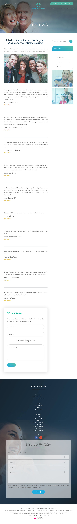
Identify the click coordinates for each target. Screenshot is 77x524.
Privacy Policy (46, 516)
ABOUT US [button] (6, 9)
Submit (37, 492)
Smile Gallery (60, 57)
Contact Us (60, 95)
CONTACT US (70, 9)
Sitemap (40, 516)
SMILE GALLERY (23, 9)
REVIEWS (52, 9)
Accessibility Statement (33, 516)
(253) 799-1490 (11, 3)
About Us (59, 53)
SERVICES (59, 77)
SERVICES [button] (14, 9)
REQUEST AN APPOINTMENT (63, 3)
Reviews (59, 62)
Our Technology (61, 66)
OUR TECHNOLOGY (60, 9)
